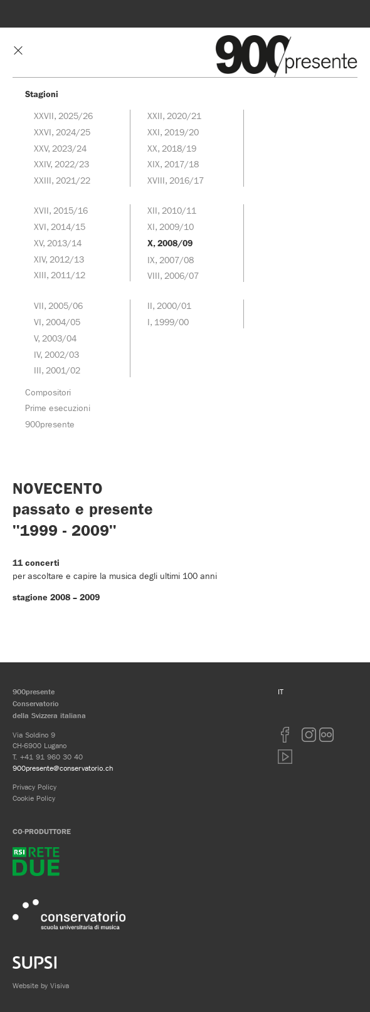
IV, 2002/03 (56, 354)
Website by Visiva (41, 985)
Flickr (326, 735)
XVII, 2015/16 (61, 210)
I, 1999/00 (168, 322)
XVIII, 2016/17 (175, 180)
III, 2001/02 (57, 370)
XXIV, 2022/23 (61, 164)
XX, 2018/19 (171, 148)
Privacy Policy (34, 786)
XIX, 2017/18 (173, 164)
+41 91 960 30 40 (51, 756)
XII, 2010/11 (171, 210)
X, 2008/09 (170, 243)
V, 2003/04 (55, 338)
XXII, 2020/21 (174, 116)
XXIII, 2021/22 (62, 180)
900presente (50, 424)
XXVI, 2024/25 (62, 132)
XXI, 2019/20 (173, 132)
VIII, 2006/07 (173, 275)
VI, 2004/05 (57, 322)
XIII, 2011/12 (59, 275)
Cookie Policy (34, 798)
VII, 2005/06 (58, 305)
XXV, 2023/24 (60, 148)
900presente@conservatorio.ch (63, 768)
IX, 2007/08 (170, 260)
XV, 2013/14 (58, 243)
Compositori (48, 392)
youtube (285, 756)
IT (280, 691)
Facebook (285, 735)
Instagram (309, 735)
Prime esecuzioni (57, 408)
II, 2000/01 (169, 305)
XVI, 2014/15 (59, 226)
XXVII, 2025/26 (63, 116)
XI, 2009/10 (170, 226)
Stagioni (41, 94)
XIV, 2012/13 (59, 259)
